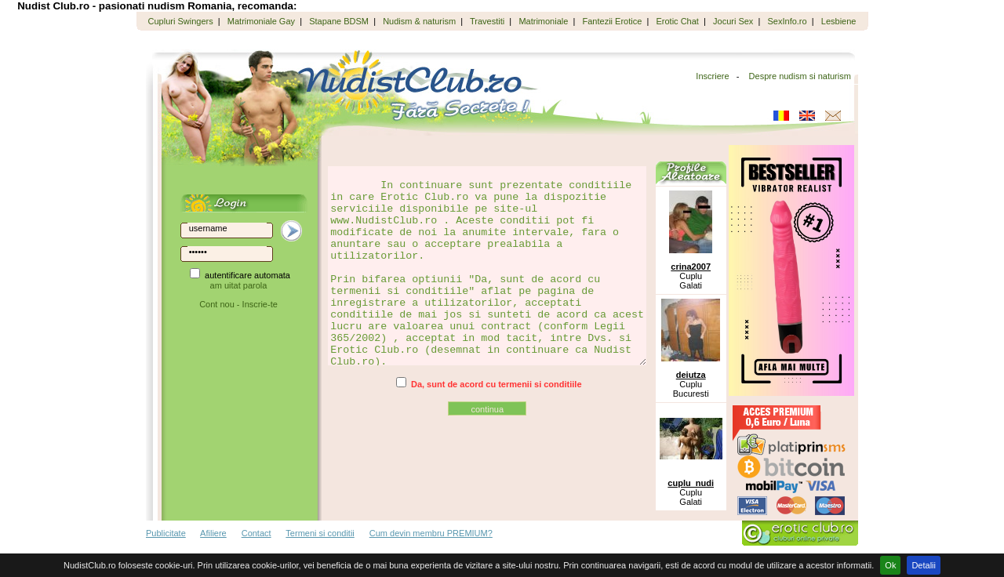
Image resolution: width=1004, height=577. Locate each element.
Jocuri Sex (733, 21)
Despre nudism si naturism (800, 76)
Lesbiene (839, 21)
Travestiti (487, 21)
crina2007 (691, 266)
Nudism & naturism (419, 21)
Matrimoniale (543, 21)
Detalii (923, 565)
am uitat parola (238, 285)
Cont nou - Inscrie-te (238, 304)
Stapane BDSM (339, 21)
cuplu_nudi (691, 483)
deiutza (691, 374)
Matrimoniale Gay (261, 21)
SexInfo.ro (787, 21)
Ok (890, 565)
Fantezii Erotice (612, 21)
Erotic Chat (677, 21)
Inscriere (712, 76)
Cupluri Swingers (180, 21)
